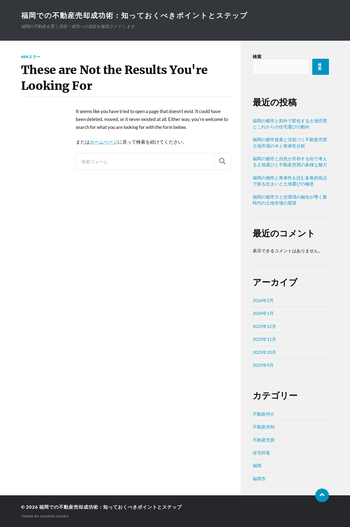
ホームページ (104, 142)
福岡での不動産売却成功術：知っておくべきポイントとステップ (134, 15)
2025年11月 (264, 339)
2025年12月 (264, 326)
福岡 (257, 465)
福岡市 (259, 478)
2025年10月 (264, 352)
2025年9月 (263, 365)
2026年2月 (263, 300)
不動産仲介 (264, 413)
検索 (257, 56)
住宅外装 (261, 452)
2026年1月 (263, 313)
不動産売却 (264, 426)
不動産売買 (264, 439)
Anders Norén (54, 516)
